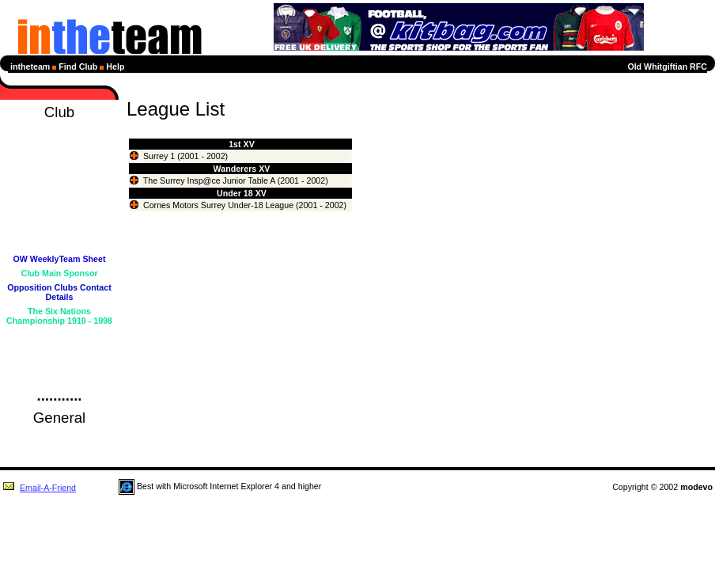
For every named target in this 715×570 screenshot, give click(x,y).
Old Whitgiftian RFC (667, 66)
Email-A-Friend (39, 487)
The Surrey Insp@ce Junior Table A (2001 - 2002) (236, 180)
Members (59, 244)
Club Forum (59, 349)
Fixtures (59, 173)
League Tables (59, 187)
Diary (59, 159)
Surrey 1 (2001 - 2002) (185, 156)
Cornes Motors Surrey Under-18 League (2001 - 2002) (245, 205)
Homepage (59, 130)
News (59, 145)
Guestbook (59, 363)
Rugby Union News (59, 436)
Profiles (59, 230)
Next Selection (59, 202)
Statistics (59, 216)
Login (59, 377)
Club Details (59, 335)
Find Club (78, 66)
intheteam (30, 66)
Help (115, 66)
